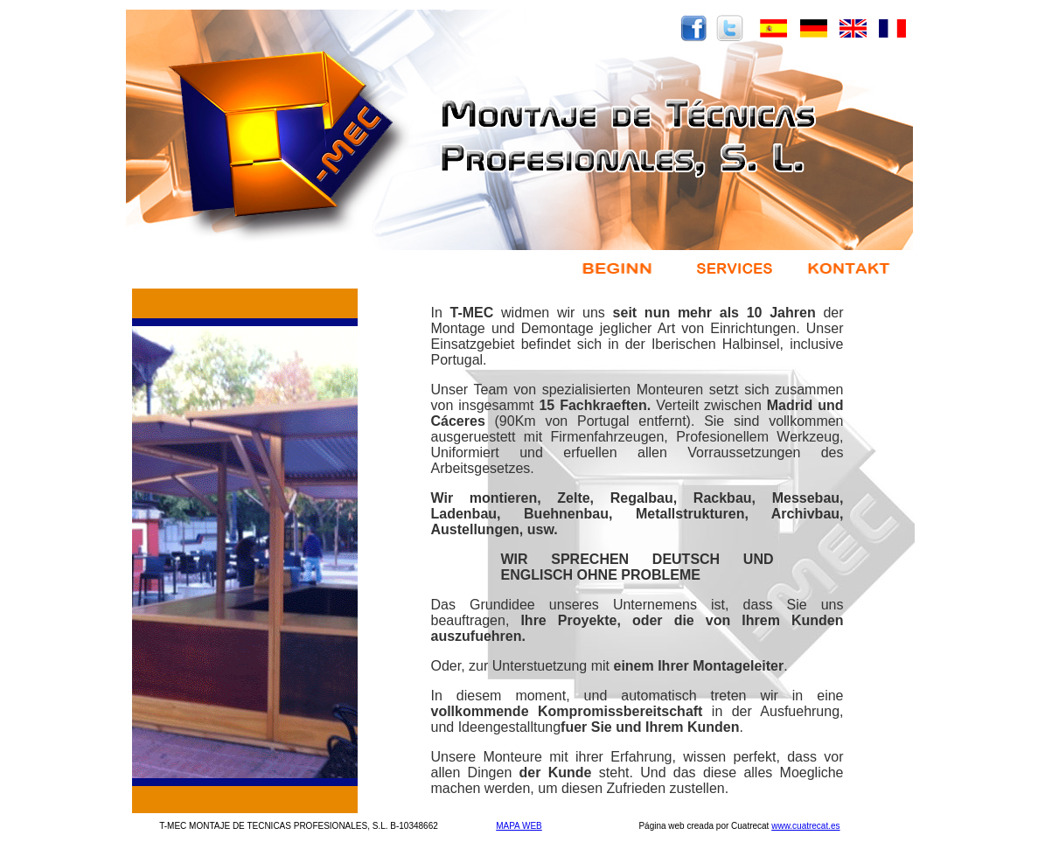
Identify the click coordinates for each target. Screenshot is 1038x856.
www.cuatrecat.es (805, 826)
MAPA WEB (519, 826)
